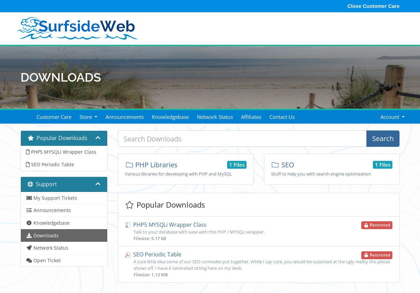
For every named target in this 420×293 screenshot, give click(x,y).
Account (390, 116)
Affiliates (251, 116)
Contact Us (282, 116)
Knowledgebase (170, 116)
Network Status (215, 116)
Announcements (125, 116)
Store (86, 116)
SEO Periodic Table (258, 264)
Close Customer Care (373, 6)
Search (383, 138)
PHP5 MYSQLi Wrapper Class (258, 231)
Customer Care (54, 116)
